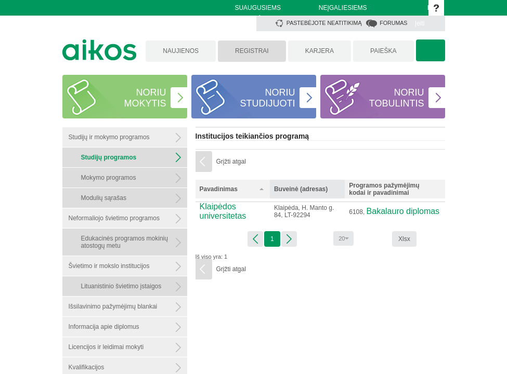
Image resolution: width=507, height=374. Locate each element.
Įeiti (420, 23)
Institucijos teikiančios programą (252, 136)
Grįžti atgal (231, 161)
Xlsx (404, 239)
